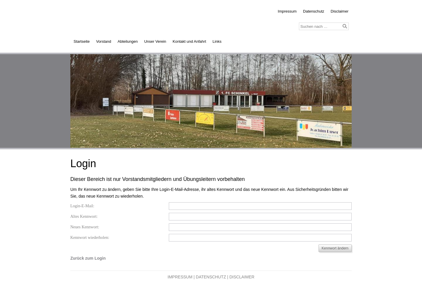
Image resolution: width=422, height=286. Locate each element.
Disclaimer (339, 11)
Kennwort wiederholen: (89, 237)
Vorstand (103, 41)
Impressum (287, 11)
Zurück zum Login (88, 258)
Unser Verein (155, 41)
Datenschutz (313, 11)
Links (216, 41)
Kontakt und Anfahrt (189, 41)
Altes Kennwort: (84, 216)
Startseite (82, 41)
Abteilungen (128, 41)
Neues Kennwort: (84, 227)
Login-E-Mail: (82, 206)
